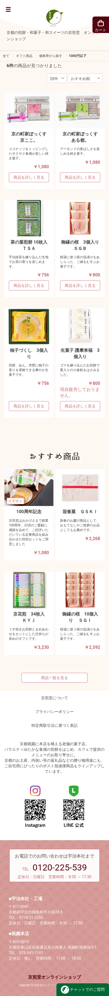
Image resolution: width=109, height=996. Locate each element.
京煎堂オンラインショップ (54, 977)
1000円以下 (77, 56)
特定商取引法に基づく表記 (54, 725)
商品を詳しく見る (28, 177)
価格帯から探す (50, 56)
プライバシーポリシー (54, 711)
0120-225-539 (59, 867)
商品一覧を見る (54, 678)
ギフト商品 (24, 56)
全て (6, 56)
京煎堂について (54, 698)
